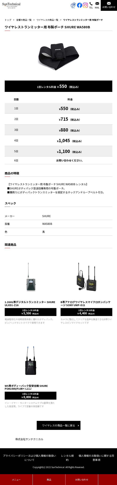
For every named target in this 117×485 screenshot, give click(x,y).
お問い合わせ (81, 479)
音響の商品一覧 (23, 19)
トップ (8, 19)
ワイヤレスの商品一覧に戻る (58, 425)
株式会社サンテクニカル (29, 439)
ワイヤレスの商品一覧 (47, 19)
